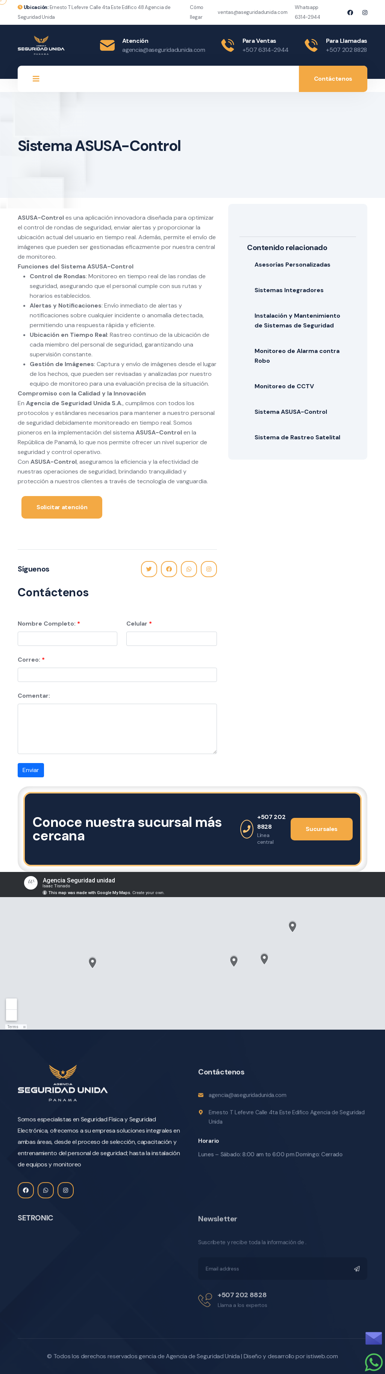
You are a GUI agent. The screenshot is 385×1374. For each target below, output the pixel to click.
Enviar (31, 770)
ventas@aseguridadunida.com (252, 12)
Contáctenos (333, 79)
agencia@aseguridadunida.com (163, 50)
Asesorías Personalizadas (292, 264)
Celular (136, 623)
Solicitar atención (61, 507)
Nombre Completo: (47, 623)
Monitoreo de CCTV (284, 386)
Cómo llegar (196, 12)
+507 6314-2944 (266, 50)
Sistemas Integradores (289, 290)
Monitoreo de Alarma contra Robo (297, 356)
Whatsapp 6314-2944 (307, 12)
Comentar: (34, 696)
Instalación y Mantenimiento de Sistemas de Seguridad (297, 320)
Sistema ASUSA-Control (291, 412)
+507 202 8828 (346, 50)
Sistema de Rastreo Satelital (297, 437)
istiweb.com (322, 1356)
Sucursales (322, 829)
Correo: (29, 660)
